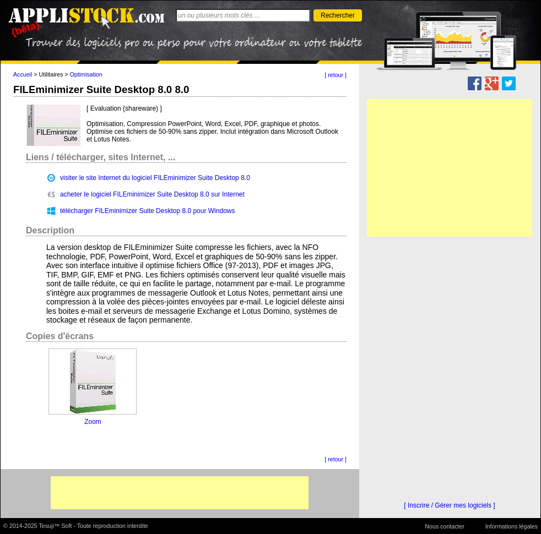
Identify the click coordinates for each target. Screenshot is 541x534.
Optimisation (86, 74)
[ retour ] (335, 75)
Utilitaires (51, 74)
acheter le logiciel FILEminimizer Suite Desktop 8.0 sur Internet (152, 194)
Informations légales (511, 526)
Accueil (22, 74)
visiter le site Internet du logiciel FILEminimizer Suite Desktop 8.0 (155, 178)
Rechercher (338, 15)
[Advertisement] (180, 492)
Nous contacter (444, 526)
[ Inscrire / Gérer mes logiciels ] (449, 505)
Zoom (92, 422)
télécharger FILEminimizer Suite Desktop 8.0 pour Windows (147, 211)
